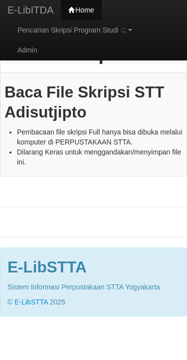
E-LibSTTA (31, 302)
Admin (27, 50)
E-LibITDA (30, 10)
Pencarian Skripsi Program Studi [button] (74, 30)
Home (81, 10)
